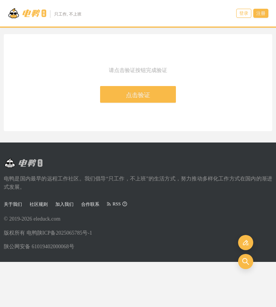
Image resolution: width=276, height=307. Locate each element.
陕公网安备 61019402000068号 (39, 246)
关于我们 (13, 204)
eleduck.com (46, 219)
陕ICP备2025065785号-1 (64, 233)
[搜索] (245, 261)
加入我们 (64, 204)
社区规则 (39, 204)
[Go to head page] (45, 13)
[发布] (245, 242)
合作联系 (90, 204)
